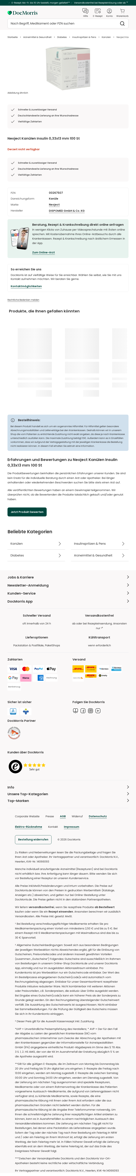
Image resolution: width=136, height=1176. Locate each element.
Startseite (12, 37)
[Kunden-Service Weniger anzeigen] (68, 593)
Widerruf (77, 816)
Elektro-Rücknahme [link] (28, 827)
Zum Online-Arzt (43, 252)
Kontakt (53, 827)
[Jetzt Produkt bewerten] (27, 511)
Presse (50, 816)
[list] (68, 68)
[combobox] (68, 23)
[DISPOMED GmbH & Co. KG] (67, 211)
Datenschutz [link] (98, 816)
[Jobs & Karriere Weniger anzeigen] (68, 577)
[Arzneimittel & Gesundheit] (100, 555)
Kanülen (106, 37)
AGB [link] (63, 816)
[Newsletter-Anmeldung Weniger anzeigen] (68, 585)
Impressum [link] (71, 827)
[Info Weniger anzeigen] (68, 787)
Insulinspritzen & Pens (84, 37)
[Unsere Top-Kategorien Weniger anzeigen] (68, 794)
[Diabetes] (36, 555)
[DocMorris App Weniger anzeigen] (68, 601)
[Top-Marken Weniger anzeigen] (68, 800)
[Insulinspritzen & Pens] (100, 544)
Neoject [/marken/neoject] (54, 204)
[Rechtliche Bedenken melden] (23, 300)
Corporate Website (27, 816)
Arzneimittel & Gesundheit (37, 37)
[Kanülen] (36, 544)
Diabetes (62, 37)
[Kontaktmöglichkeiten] (26, 286)
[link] (14, 733)
